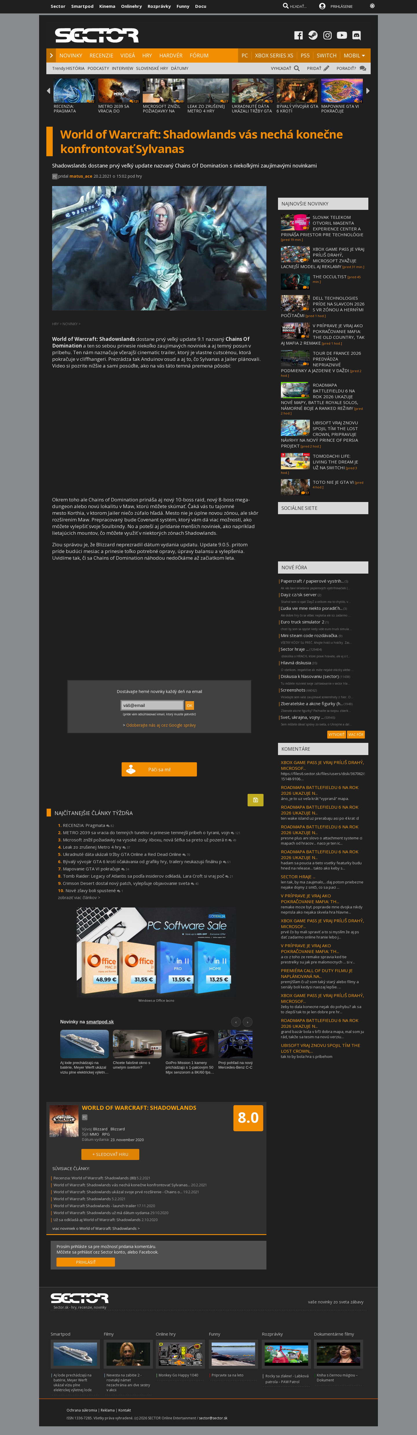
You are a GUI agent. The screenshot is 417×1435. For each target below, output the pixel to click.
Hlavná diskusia (296, 662)
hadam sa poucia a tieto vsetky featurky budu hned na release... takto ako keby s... (321, 865)
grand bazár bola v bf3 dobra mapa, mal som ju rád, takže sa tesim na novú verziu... (322, 1034)
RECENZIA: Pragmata (88, 825)
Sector (58, 6)
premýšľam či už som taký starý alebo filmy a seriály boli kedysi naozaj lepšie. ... (320, 984)
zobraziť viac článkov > (79, 897)
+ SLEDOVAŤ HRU (110, 1154)
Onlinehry (131, 6)
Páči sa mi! (159, 769)
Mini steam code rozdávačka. (309, 635)
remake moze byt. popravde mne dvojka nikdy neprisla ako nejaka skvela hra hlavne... (322, 909)
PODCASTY (98, 68)
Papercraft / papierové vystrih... (312, 581)
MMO (94, 1134)
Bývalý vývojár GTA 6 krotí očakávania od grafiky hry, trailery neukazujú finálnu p (147, 861)
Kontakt (124, 1410)
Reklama (108, 1410)
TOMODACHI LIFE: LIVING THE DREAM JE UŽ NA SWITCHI (335, 461)
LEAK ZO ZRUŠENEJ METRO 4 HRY (206, 108)
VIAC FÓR (355, 734)
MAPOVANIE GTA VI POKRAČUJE (340, 108)
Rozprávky (159, 6)
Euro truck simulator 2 (302, 622)
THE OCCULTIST (330, 276)
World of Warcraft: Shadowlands (82, 1198)
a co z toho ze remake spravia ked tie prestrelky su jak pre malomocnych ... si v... (318, 959)
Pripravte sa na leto (228, 1375)
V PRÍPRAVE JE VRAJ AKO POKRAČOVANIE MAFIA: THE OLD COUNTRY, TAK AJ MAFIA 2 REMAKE (323, 334)
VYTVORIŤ (337, 734)
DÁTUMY (179, 68)
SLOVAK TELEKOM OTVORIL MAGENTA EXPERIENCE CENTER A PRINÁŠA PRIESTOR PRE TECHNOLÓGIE (322, 225)
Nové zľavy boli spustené (94, 890)
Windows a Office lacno (156, 1000)
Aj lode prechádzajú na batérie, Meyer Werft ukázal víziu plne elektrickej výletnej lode (73, 1382)
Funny (183, 6)
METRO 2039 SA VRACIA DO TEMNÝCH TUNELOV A (118, 113)
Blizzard (100, 1129)
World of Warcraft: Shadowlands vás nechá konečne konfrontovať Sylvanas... (122, 1184)
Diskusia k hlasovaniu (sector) (310, 676)
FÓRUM (199, 55)
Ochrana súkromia (82, 1410)
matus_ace (81, 176)
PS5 (305, 55)
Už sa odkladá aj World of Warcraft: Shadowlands (97, 1219)
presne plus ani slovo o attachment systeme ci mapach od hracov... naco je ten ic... (321, 840)
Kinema (107, 6)
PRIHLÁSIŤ (86, 1262)
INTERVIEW (122, 68)
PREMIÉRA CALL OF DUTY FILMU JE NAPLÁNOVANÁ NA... (317, 973)
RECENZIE (101, 55)
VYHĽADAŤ (281, 68)
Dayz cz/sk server (299, 594)
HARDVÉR (170, 55)
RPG (106, 1134)
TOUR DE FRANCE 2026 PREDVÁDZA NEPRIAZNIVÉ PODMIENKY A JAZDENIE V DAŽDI (321, 361)
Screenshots (293, 690)
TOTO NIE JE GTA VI (333, 482)
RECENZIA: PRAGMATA (65, 108)
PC (245, 55)
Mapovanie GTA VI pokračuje (96, 869)
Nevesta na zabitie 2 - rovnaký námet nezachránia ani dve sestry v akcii (128, 1382)
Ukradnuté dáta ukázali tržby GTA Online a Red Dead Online (126, 854)
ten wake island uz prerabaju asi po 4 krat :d (320, 818)
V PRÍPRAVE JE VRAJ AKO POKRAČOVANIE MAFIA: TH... (310, 898)
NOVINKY (70, 55)
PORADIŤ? (346, 68)
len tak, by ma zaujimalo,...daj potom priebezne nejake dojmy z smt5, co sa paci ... (322, 884)
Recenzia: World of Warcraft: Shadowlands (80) (95, 1178)
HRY (147, 55)
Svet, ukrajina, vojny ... (302, 717)
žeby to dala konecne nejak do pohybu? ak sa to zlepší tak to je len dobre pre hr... (321, 1009)
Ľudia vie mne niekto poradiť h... (312, 608)
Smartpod (82, 6)
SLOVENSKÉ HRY (152, 68)
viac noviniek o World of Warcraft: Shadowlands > (96, 1228)
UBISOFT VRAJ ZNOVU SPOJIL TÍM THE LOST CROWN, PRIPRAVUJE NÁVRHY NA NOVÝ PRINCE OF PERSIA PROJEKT (319, 434)
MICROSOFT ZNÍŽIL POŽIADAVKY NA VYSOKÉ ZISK (161, 110)
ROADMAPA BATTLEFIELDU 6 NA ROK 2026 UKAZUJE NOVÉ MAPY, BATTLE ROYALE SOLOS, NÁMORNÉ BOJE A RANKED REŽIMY (319, 396)
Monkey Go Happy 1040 (178, 1375)
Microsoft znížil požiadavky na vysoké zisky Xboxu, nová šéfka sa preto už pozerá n (149, 840)
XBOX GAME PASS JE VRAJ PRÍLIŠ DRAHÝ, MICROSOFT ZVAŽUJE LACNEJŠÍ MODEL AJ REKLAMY (322, 257)
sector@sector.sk (213, 1418)
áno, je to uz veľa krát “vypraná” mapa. (315, 798)
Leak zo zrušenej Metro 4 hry (96, 847)
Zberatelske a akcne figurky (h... (312, 703)
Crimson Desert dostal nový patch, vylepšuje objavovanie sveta (131, 883)
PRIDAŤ (314, 68)
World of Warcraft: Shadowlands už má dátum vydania (101, 1212)
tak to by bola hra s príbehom (306, 1056)
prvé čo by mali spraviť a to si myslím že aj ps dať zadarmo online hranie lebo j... (320, 934)
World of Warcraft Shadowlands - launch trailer (95, 1205)
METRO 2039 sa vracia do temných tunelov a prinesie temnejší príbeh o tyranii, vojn (151, 832)
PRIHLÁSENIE (342, 6)
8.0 (248, 1117)
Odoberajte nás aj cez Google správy (161, 725)
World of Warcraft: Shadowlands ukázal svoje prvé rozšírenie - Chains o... (118, 1191)
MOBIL (352, 55)
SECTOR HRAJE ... (298, 876)
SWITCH (326, 55)
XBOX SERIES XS (274, 55)
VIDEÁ (127, 55)
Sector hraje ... (295, 649)
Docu (200, 6)
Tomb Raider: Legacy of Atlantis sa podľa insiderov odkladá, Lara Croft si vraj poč (148, 876)
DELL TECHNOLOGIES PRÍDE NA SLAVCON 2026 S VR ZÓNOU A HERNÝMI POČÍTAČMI (323, 306)
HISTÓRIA (75, 68)
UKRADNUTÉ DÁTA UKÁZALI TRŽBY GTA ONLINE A (252, 110)
